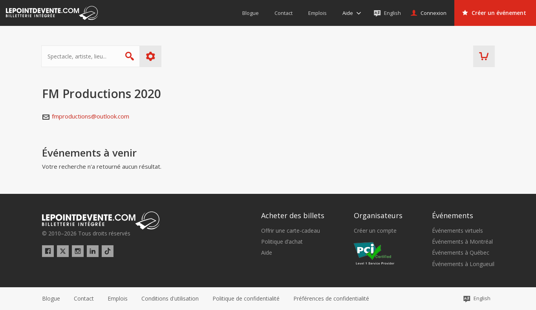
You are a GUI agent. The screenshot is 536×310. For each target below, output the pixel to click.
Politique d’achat (282, 241)
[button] (331, 298)
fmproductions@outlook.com (90, 116)
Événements (452, 215)
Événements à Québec (460, 252)
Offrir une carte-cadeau (290, 230)
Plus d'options (151, 56)
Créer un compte (375, 230)
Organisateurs (378, 215)
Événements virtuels (457, 230)
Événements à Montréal (462, 241)
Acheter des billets (292, 215)
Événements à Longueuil (463, 264)
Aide (266, 252)
